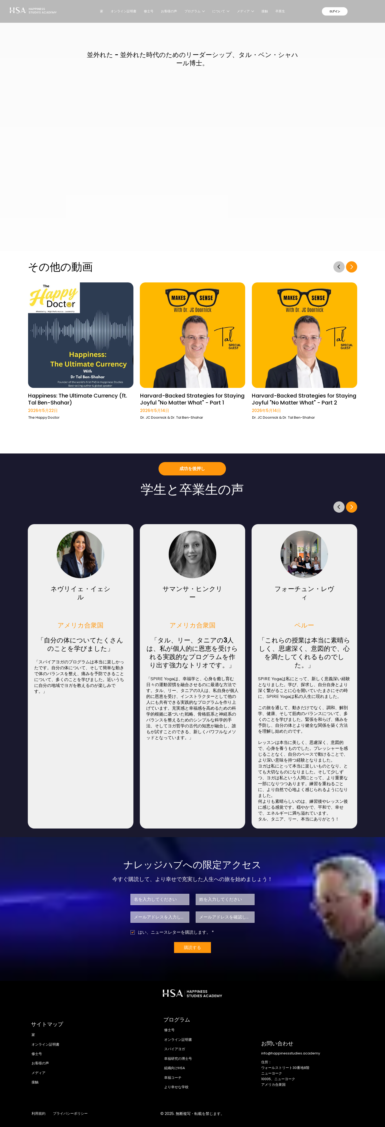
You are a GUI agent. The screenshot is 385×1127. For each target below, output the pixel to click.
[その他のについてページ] (228, 11)
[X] (319, 1113)
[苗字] (223, 899)
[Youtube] (342, 1113)
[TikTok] (353, 1113)
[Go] (339, 266)
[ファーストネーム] (158, 899)
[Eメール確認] (223, 917)
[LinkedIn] (331, 1113)
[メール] (158, 917)
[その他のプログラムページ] (203, 11)
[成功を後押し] (192, 468)
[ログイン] (335, 11)
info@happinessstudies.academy (290, 1053)
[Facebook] (297, 1113)
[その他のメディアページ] (252, 11)
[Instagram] (308, 1113)
